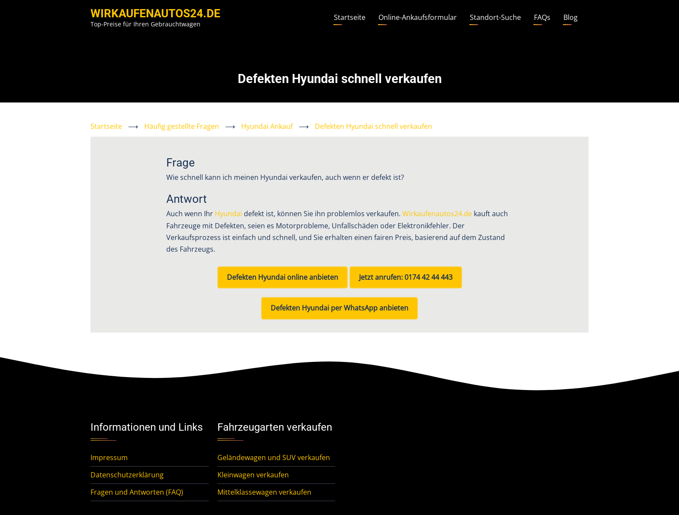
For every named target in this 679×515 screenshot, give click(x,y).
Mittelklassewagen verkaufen (264, 492)
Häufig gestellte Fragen (181, 126)
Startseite (349, 17)
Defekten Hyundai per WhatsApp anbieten (339, 308)
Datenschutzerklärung (127, 475)
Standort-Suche (495, 17)
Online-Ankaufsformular (417, 17)
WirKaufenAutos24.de (155, 13)
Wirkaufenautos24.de (437, 213)
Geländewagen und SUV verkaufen (273, 457)
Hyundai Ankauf (267, 126)
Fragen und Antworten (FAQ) (137, 492)
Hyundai (228, 213)
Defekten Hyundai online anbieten (282, 277)
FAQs (542, 17)
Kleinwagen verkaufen (253, 475)
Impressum (109, 457)
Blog (570, 17)
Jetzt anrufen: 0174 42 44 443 (406, 277)
